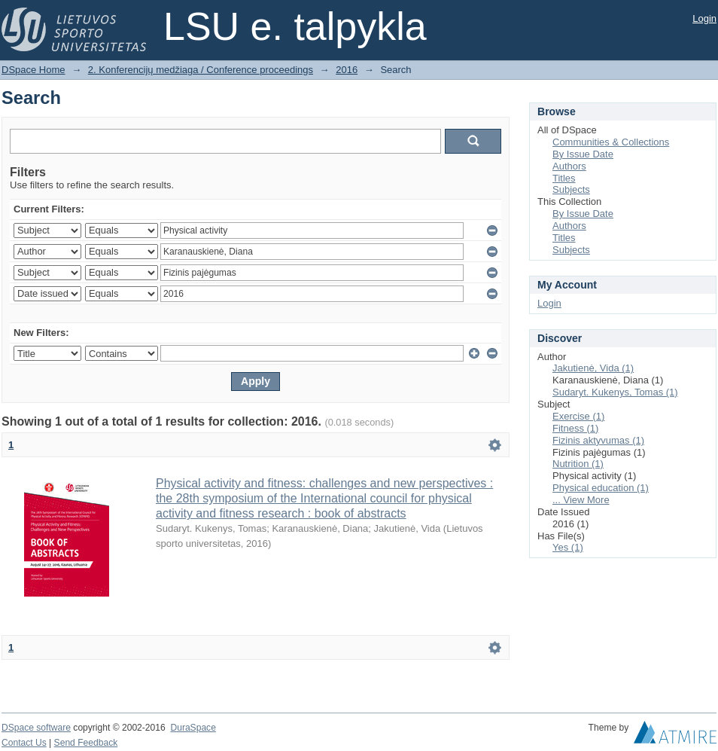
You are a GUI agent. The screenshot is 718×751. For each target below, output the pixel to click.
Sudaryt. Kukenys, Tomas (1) (615, 392)
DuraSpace (192, 727)
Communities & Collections (610, 142)
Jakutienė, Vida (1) (593, 368)
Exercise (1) (578, 416)
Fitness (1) (575, 428)
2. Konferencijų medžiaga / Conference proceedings (200, 69)
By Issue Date (582, 154)
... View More (581, 499)
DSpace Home (33, 69)
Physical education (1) (600, 487)
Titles (564, 178)
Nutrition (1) (578, 463)
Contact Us (24, 742)
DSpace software (36, 727)
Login (704, 18)
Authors (569, 166)
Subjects (571, 189)
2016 (346, 69)
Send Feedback (86, 742)
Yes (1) (567, 547)
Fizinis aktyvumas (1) (598, 440)
